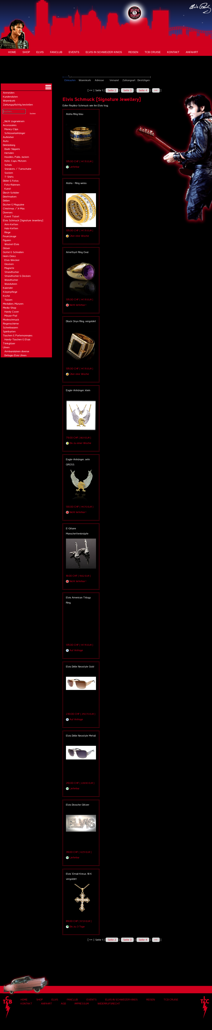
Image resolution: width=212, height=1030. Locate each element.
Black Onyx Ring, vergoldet (81, 321)
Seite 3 (127, 90)
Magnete (9, 268)
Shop (26, 52)
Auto (6, 141)
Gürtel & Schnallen (13, 252)
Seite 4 (143, 90)
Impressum (82, 1003)
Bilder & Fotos (11, 180)
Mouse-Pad (10, 315)
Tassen (8, 299)
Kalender (8, 287)
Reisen (133, 52)
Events (74, 52)
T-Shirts (9, 176)
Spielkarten (9, 331)
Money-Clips (11, 129)
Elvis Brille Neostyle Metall (81, 735)
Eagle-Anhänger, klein (78, 390)
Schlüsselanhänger (14, 133)
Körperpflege (10, 291)
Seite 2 (112, 90)
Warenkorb (9, 100)
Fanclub (56, 52)
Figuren (7, 240)
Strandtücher (11, 272)
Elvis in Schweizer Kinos (104, 52)
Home (12, 52)
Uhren (6, 347)
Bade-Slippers (12, 149)
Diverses (8, 212)
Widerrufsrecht (108, 1003)
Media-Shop (9, 307)
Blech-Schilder (11, 192)
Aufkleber (8, 137)
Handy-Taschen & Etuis (17, 339)
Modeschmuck (11, 319)
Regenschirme (11, 323)
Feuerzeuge (9, 236)
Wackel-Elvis (11, 244)
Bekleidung (9, 145)
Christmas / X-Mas (14, 208)
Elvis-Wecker (11, 260)
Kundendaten (10, 96)
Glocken (9, 264)
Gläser (6, 248)
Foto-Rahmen (12, 184)
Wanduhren (10, 283)
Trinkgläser (9, 343)
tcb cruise (153, 52)
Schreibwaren (10, 327)
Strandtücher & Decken (17, 276)
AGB (63, 1003)
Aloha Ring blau (74, 114)
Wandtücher (11, 279)
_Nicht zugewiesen (13, 121)
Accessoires (9, 125)
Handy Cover (11, 311)
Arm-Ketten (11, 224)
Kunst (7, 188)
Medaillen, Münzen (13, 303)
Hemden (9, 153)
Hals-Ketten (11, 228)
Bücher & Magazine (13, 204)
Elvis (40, 52)
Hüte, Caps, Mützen (15, 160)
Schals (8, 164)
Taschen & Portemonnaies (17, 335)
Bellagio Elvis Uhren (15, 355)
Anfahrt (192, 52)
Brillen (6, 200)
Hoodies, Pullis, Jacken (16, 156)
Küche (6, 295)
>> (156, 90)
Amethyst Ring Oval (77, 252)
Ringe (7, 232)
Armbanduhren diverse (16, 351)
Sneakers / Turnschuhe (17, 168)
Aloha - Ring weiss (76, 183)
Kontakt (173, 52)
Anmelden (8, 92)
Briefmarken (9, 196)
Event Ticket (11, 216)
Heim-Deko (9, 256)
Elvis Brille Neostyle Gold (80, 666)
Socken (8, 172)
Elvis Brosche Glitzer (77, 804)
